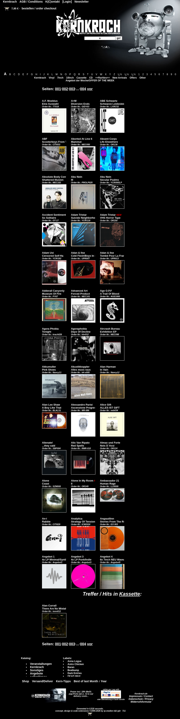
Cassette (81, 77)
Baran (71, 667)
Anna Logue (74, 661)
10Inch (70, 77)
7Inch (60, 77)
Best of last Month (86, 681)
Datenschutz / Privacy (141, 699)
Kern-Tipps (63, 681)
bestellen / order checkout (39, 8)
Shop (25, 681)
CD (91, 77)
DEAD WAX (74, 676)
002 (65, 89)
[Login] (67, 1)
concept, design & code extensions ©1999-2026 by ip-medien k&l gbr (88, 711)
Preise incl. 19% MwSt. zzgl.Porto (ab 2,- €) (80, 693)
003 (72, 89)
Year (104, 681)
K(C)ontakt (52, 1)
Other (142, 77)
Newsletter (82, 1)
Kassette (129, 594)
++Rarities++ (102, 77)
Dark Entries (75, 673)
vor (90, 89)
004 (83, 89)
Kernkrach (40, 77)
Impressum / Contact (141, 696)
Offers (133, 77)
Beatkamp (73, 670)
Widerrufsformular (141, 701)
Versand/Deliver (42, 681)
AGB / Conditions (31, 1)
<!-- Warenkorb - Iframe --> (90, 714)
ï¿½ (120, 74)
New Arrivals (119, 77)
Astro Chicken (76, 664)
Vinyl (51, 77)
